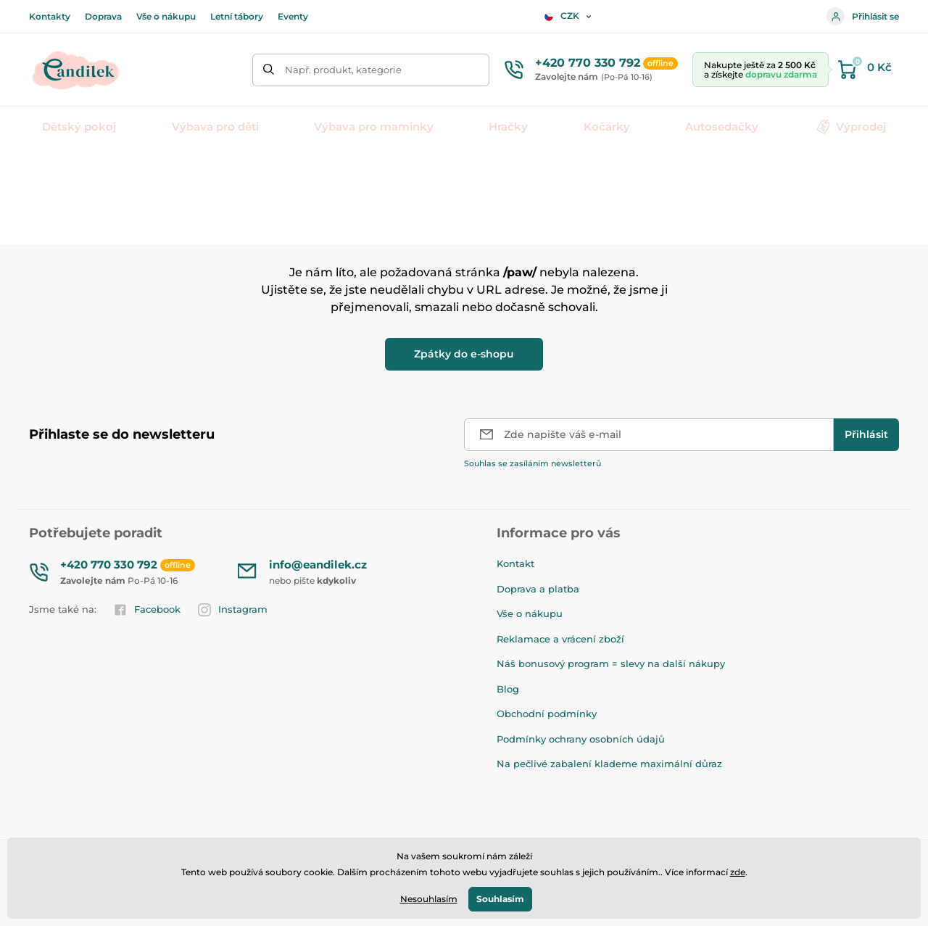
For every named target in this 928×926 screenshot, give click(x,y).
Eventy (293, 16)
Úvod (40, 170)
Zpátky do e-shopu (464, 353)
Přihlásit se (862, 16)
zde (737, 872)
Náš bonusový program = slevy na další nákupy (611, 663)
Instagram (233, 610)
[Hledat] (268, 70)
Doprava (103, 16)
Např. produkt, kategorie (343, 69)
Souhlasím (500, 898)
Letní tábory (236, 16)
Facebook (147, 610)
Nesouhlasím (428, 898)
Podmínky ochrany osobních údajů (581, 739)
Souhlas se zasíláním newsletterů (532, 463)
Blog (508, 689)
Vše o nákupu (166, 16)
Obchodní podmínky (547, 713)
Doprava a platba (538, 589)
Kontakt (515, 563)
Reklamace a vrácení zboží (560, 639)
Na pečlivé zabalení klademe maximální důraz (609, 763)
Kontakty (49, 16)
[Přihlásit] (866, 434)
